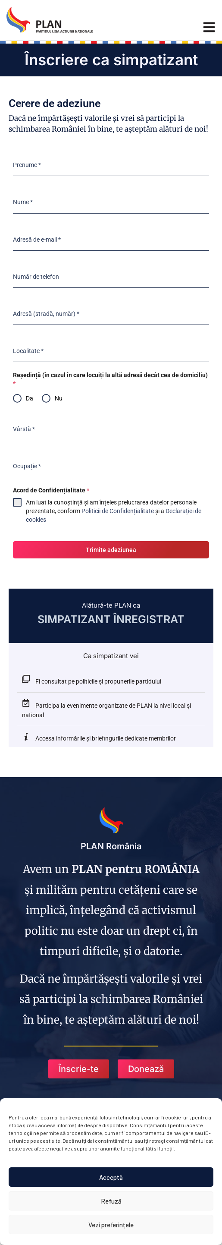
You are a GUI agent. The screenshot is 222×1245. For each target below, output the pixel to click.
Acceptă (111, 1177)
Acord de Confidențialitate (51, 490)
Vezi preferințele (111, 1225)
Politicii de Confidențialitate (117, 510)
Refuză (111, 1201)
